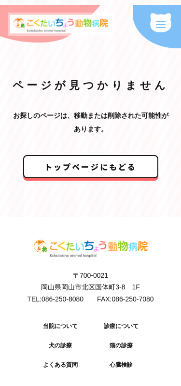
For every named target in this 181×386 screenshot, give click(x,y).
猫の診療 (121, 345)
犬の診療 (60, 345)
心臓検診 (121, 364)
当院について (60, 326)
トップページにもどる (90, 166)
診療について (121, 326)
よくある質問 (60, 364)
